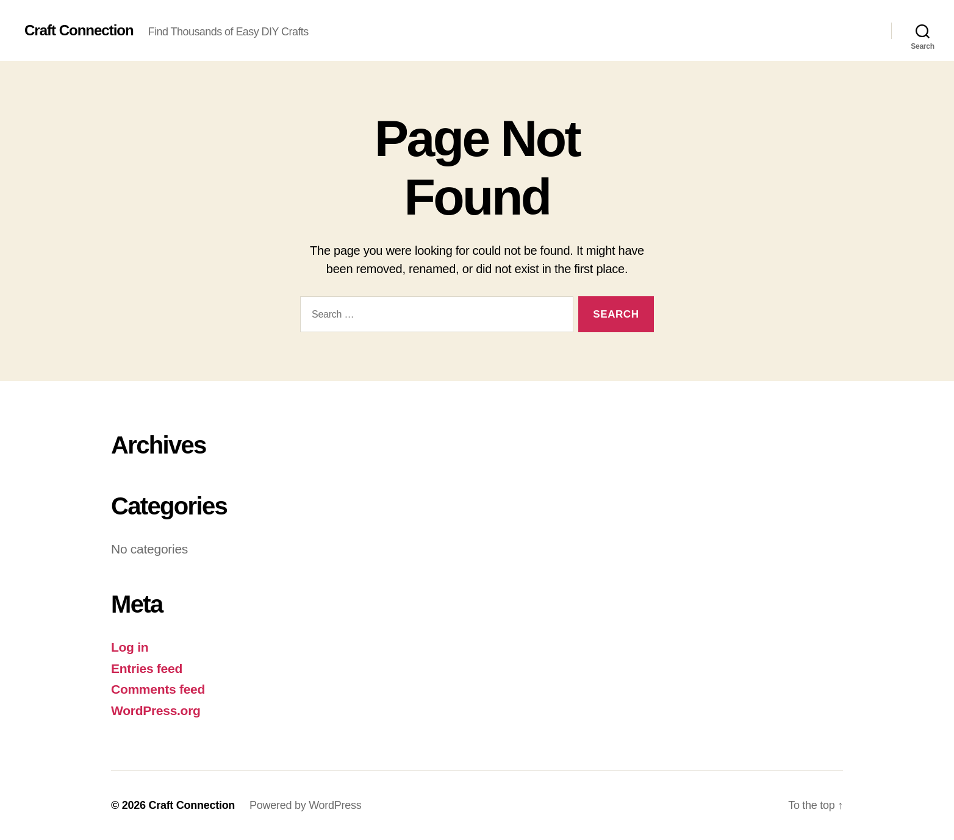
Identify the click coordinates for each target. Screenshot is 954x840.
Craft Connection (79, 30)
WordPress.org (156, 710)
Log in (129, 647)
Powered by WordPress (305, 805)
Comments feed (158, 689)
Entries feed (146, 668)
